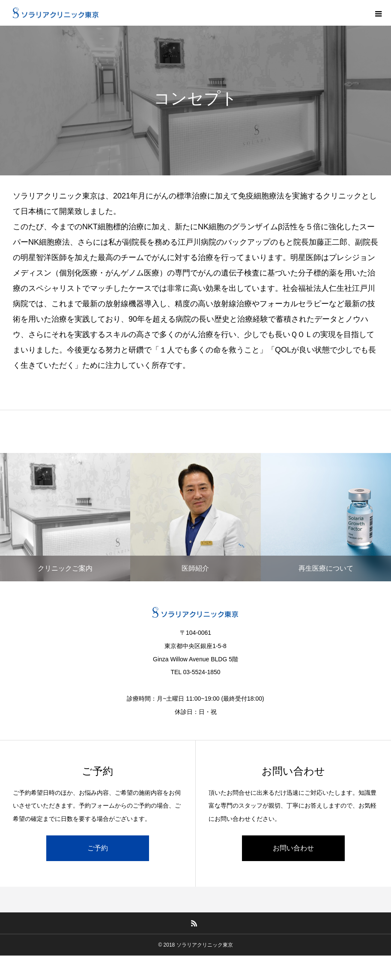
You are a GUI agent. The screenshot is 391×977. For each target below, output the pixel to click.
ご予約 (97, 848)
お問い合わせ (293, 848)
